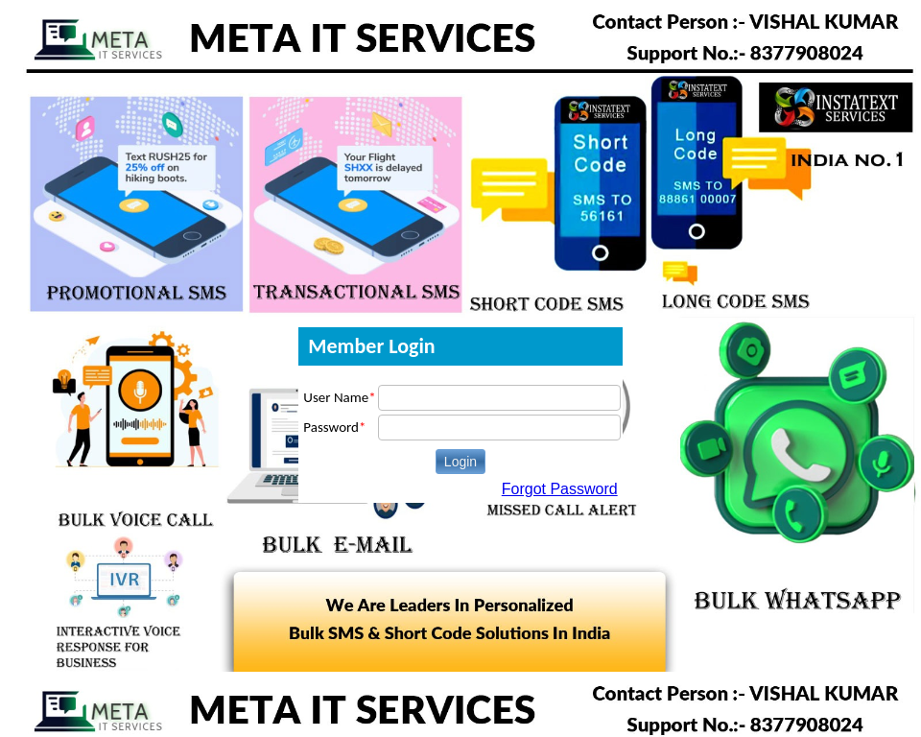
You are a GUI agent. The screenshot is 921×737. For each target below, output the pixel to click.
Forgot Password (560, 489)
